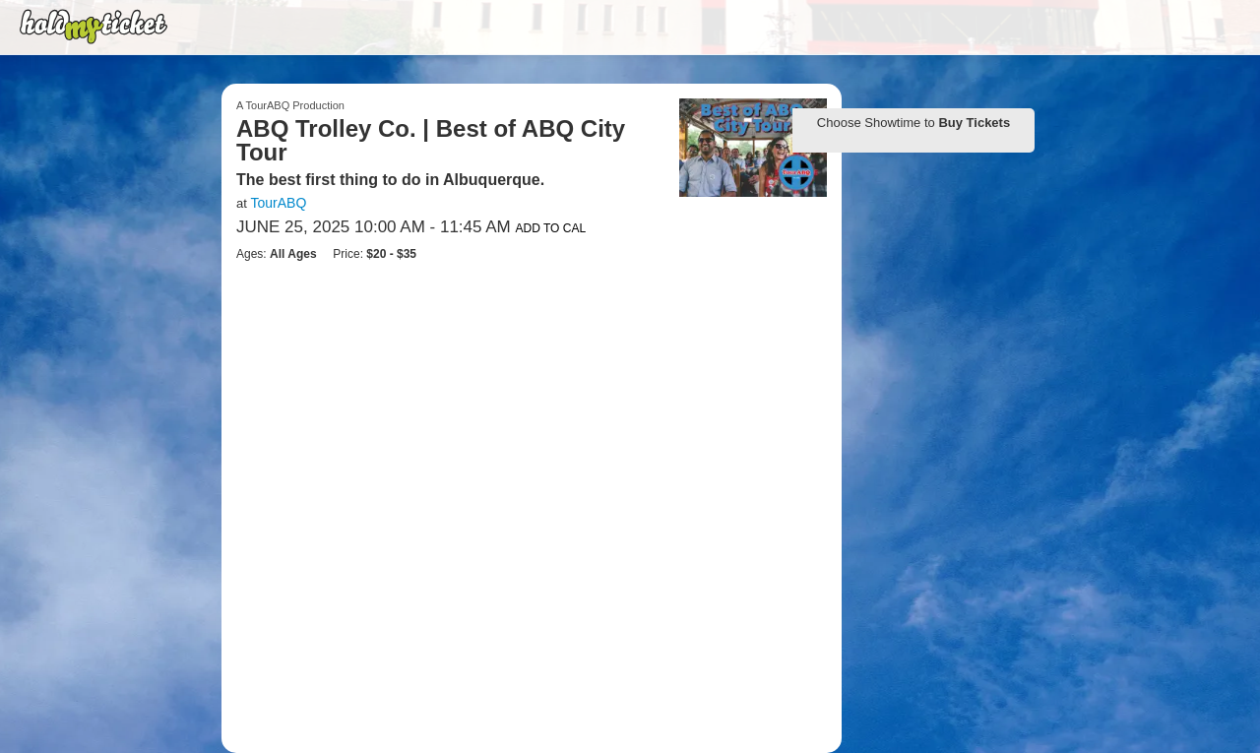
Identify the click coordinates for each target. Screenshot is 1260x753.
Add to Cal (551, 228)
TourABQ (278, 203)
